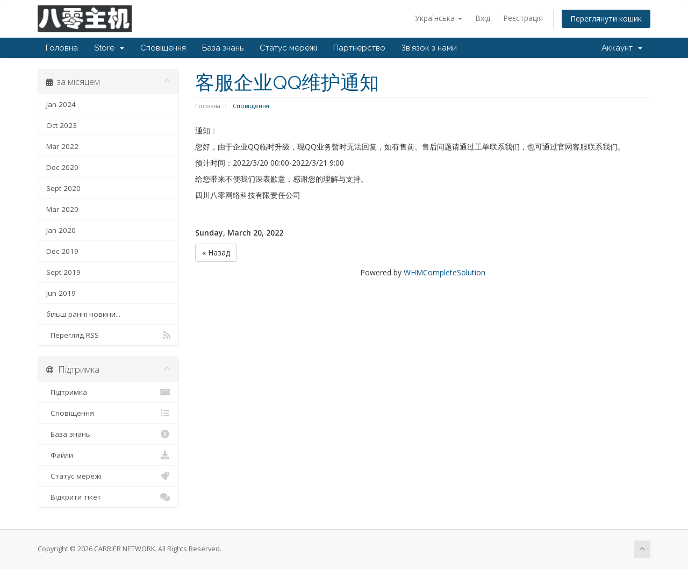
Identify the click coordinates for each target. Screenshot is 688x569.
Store (109, 48)
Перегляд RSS (108, 335)
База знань (222, 48)
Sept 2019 (63, 272)
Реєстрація (523, 18)
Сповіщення (163, 48)
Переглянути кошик (606, 18)
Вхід (482, 18)
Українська (438, 18)
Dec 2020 (62, 167)
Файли (108, 455)
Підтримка (108, 392)
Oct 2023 (61, 125)
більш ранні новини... (83, 314)
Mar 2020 (62, 209)
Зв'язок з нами (429, 48)
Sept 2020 (63, 188)
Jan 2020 (61, 230)
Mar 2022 (62, 146)
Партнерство (359, 48)
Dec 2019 (62, 251)
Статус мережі (288, 48)
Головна (62, 48)
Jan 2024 (61, 104)
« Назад (216, 252)
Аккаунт (621, 48)
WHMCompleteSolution (444, 272)
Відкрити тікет (108, 496)
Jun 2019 (61, 293)
